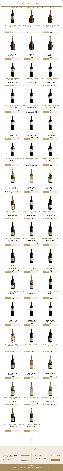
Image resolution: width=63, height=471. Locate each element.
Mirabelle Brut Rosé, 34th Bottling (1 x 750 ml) (12, 425)
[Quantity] (19, 32)
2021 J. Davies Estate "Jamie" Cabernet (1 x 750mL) (12, 26)
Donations (20, 467)
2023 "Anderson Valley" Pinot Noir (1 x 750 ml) (31, 345)
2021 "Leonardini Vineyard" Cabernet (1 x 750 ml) (50, 79)
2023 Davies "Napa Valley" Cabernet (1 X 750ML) (50, 318)
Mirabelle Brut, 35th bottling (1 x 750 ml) (31, 425)
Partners (37, 467)
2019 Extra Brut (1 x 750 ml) (13, 211)
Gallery (45, 467)
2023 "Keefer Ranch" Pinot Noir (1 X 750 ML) (31, 265)
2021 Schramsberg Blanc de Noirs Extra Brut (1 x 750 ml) (12, 345)
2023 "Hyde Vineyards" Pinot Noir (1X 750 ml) (13, 265)
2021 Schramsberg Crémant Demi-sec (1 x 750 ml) (50, 372)
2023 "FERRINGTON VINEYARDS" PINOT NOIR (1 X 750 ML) (12, 239)
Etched (29, 7)
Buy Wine (31, 465)
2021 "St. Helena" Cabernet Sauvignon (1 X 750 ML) (31, 212)
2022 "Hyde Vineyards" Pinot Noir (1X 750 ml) (50, 239)
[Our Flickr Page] (42, 455)
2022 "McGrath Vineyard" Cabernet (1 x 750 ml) (50, 106)
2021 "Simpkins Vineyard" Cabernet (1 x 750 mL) (31, 159)
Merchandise (36, 7)
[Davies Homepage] (37, 451)
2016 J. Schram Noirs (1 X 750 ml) (50, 52)
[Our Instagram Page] (37, 455)
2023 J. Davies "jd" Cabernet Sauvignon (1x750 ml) (12, 318)
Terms (29, 467)
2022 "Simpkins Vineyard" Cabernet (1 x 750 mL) (50, 159)
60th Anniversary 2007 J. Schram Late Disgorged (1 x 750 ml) (50, 26)
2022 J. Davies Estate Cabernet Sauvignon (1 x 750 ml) (12, 79)
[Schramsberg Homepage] (27, 451)
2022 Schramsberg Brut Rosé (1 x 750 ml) (31, 372)
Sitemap (49, 467)
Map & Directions (25, 455)
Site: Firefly (38, 469)
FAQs (41, 467)
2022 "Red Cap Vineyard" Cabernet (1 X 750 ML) (31, 132)
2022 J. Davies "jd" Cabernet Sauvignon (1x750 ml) (50, 292)
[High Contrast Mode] (62, 0)
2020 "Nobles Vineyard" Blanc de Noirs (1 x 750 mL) (50, 185)
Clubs (46, 7)
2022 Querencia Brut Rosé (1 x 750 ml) (31, 291)
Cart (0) (55, 1)
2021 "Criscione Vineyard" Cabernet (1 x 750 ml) (31, 79)
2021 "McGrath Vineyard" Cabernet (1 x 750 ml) (31, 106)
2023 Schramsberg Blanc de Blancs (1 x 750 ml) (50, 398)
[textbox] (14, 32)
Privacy (33, 467)
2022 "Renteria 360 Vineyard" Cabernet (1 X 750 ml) (12, 159)
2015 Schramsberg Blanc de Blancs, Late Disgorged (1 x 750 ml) (13, 185)
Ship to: (13, 57)
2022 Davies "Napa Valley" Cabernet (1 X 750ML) (31, 318)
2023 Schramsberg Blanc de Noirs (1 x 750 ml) (31, 398)
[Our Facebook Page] (34, 455)
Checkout (51, 1)
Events (42, 7)
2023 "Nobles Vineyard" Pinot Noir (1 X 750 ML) (50, 265)
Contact (25, 467)
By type (13, 7)
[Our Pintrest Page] (39, 455)
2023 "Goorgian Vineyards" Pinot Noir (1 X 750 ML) (31, 239)
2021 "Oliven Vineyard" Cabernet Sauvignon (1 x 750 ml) (12, 132)
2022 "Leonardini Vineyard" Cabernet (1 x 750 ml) (12, 106)
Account (60, 1)
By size (18, 7)
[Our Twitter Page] (35, 455)
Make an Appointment (25, 460)
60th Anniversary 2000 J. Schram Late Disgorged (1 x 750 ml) (31, 26)
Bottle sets (24, 7)
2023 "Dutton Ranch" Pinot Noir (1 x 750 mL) (50, 212)
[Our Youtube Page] (41, 455)
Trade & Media (15, 467)
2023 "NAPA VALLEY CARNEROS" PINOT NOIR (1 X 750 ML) (50, 345)
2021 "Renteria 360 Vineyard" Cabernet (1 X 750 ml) (50, 132)
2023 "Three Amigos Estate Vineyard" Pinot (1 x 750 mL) (13, 292)
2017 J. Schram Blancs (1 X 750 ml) (31, 52)
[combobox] (14, 32)
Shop (8, 7)
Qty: (18, 57)
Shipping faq (52, 7)
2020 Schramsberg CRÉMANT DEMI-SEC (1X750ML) (12, 398)
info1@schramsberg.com (10, 456)
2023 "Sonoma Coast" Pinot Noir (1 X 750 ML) (12, 372)
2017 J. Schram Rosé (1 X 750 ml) (12, 52)
